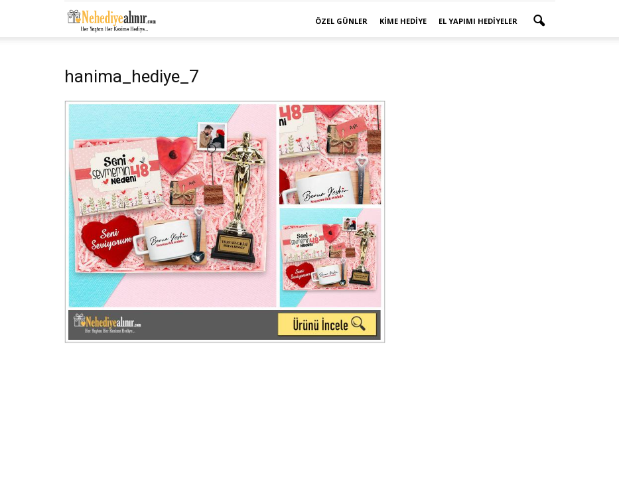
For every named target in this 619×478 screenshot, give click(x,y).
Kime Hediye (403, 21)
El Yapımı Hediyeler (478, 21)
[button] (539, 21)
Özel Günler (341, 21)
